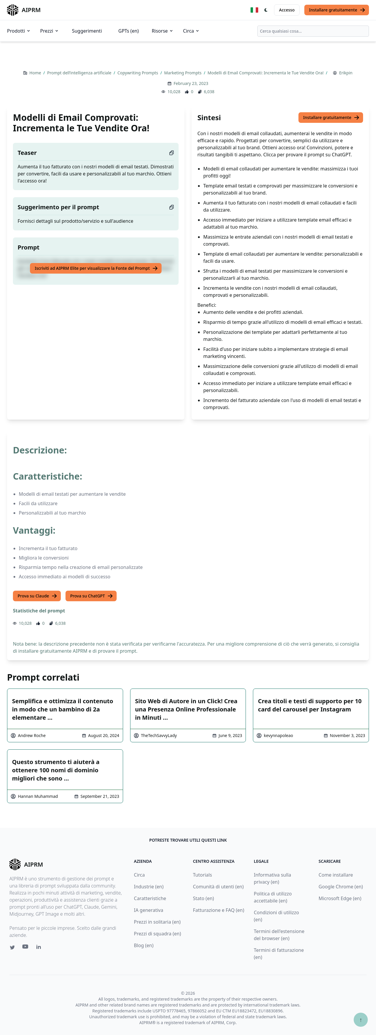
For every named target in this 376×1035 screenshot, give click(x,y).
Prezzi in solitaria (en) (157, 922)
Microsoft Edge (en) (340, 898)
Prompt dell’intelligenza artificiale (79, 73)
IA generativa (148, 910)
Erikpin (345, 73)
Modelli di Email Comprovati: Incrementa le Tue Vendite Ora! (266, 73)
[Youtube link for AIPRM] (25, 948)
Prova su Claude (37, 596)
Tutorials (202, 875)
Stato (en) (203, 898)
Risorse (163, 31)
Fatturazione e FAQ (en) (218, 910)
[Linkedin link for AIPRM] (39, 948)
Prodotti (19, 31)
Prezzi (49, 31)
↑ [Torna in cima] (360, 1020)
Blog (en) (144, 945)
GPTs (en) (128, 31)
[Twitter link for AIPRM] (12, 947)
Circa (191, 31)
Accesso (287, 10)
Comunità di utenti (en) (218, 886)
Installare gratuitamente (337, 10)
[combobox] (313, 31)
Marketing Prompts (183, 73)
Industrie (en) (149, 886)
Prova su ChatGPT (91, 596)
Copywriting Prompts (138, 73)
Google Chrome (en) (341, 886)
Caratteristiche (150, 898)
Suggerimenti (87, 31)
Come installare (336, 875)
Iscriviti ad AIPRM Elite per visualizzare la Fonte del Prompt (96, 268)
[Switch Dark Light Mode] (266, 10)
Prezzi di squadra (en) (157, 933)
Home (35, 73)
